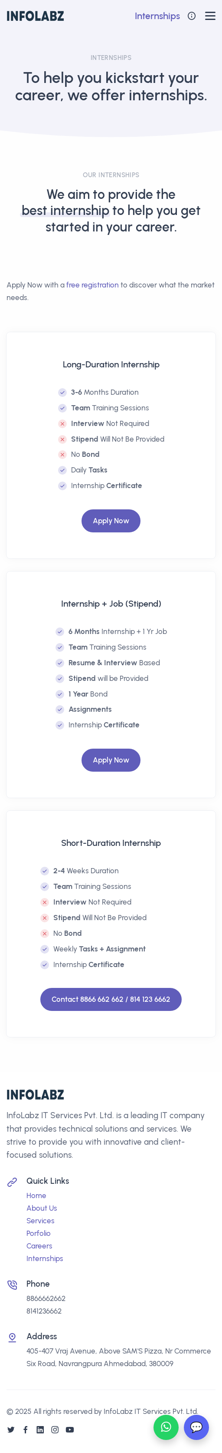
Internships (157, 15)
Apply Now (111, 520)
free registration (92, 285)
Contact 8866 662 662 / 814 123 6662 (111, 999)
